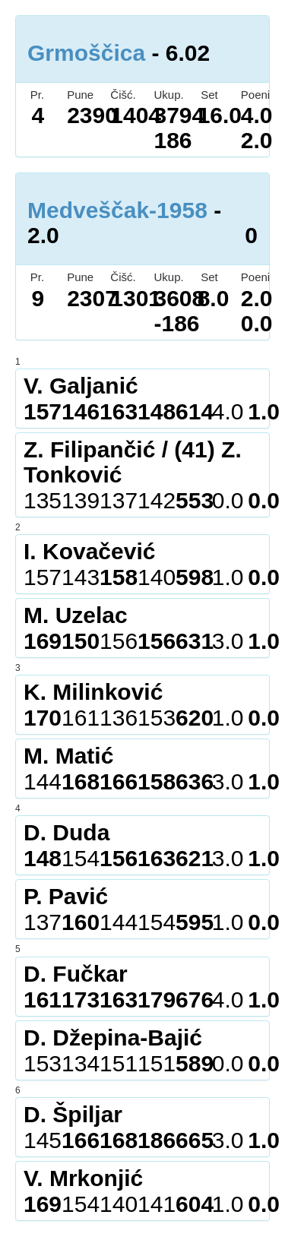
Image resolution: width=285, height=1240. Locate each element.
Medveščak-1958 (117, 210)
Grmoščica (86, 52)
